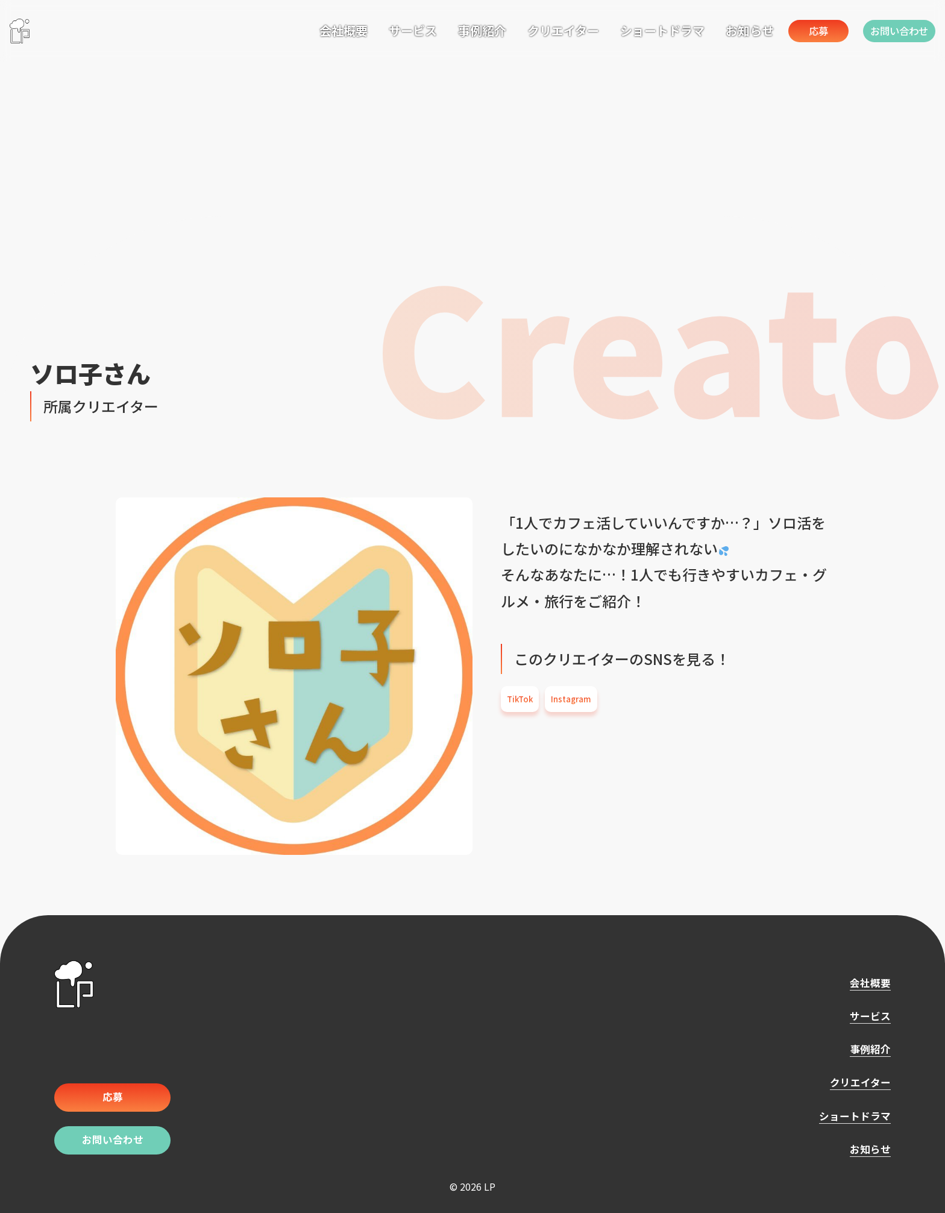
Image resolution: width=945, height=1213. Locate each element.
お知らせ (712, 29)
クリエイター (526, 29)
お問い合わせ (893, 30)
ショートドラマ (625, 29)
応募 (793, 30)
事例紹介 (445, 29)
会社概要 (306, 29)
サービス (375, 29)
